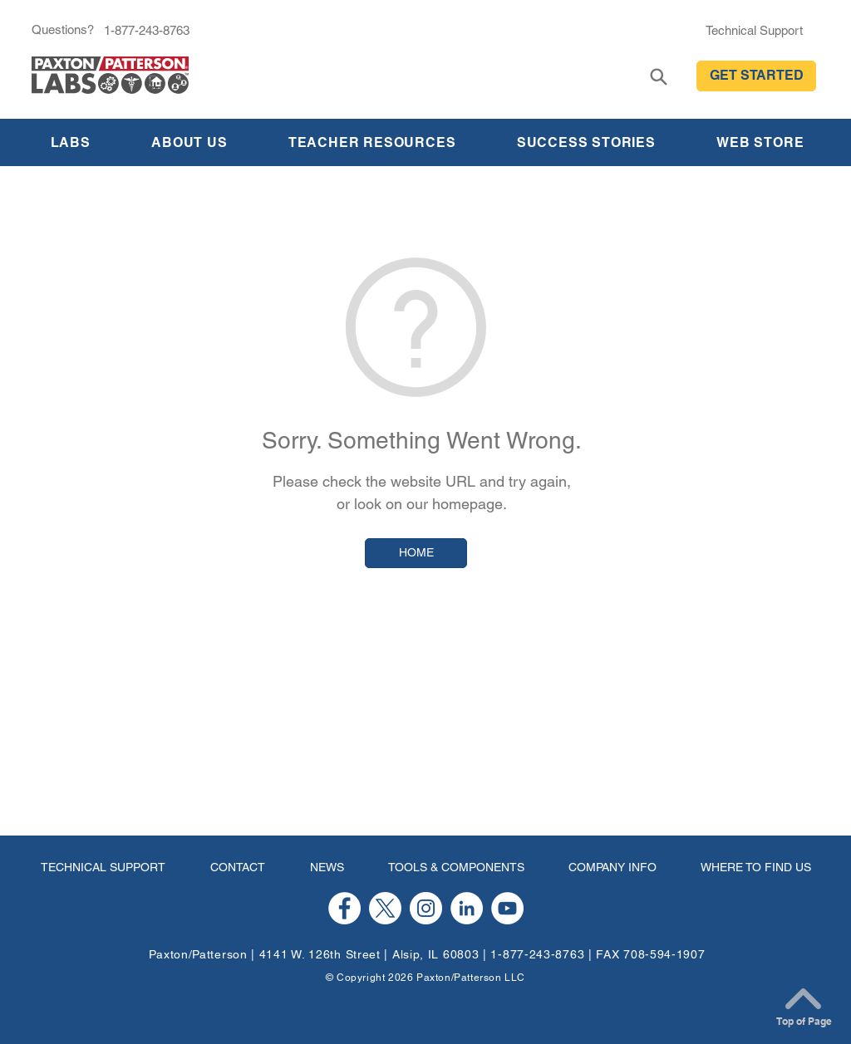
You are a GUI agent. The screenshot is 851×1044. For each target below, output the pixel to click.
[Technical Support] (754, 30)
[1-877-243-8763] (146, 30)
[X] (385, 908)
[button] (756, 76)
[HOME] (416, 553)
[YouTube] (507, 908)
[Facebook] (344, 908)
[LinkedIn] (466, 908)
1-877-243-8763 (537, 954)
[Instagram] (426, 908)
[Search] (658, 76)
